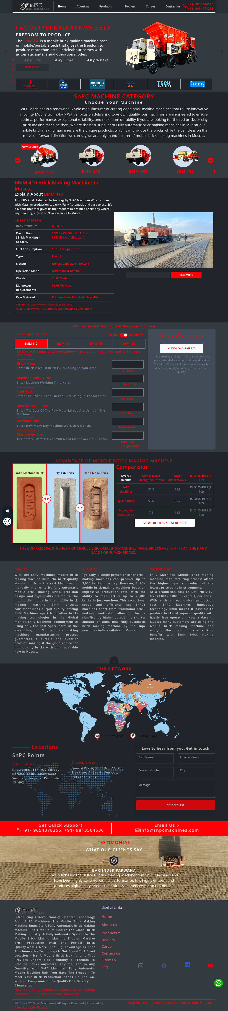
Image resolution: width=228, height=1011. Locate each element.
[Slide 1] (13, 59)
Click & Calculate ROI (181, 348)
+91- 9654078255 (200, 9)
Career (150, 6)
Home (62, 6)
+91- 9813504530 (200, 4)
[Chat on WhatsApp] (218, 983)
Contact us (173, 6)
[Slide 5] (13, 81)
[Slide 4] (13, 75)
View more (186, 274)
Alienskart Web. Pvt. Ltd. (31, 1007)
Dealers (130, 6)
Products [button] (106, 6)
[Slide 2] (13, 65)
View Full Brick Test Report (164, 523)
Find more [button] (32, 67)
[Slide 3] (13, 70)
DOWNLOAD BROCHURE (147, 274)
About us (82, 6)
